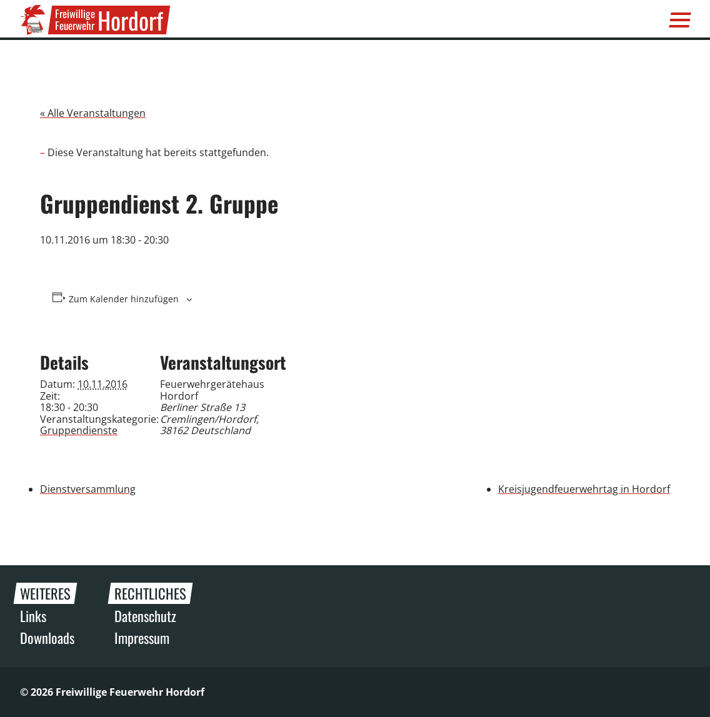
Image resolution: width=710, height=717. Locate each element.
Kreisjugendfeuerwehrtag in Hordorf (584, 489)
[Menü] (680, 20)
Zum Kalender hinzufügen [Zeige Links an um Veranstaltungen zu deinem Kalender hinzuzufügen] (124, 299)
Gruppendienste (79, 430)
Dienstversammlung (88, 489)
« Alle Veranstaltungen (93, 113)
